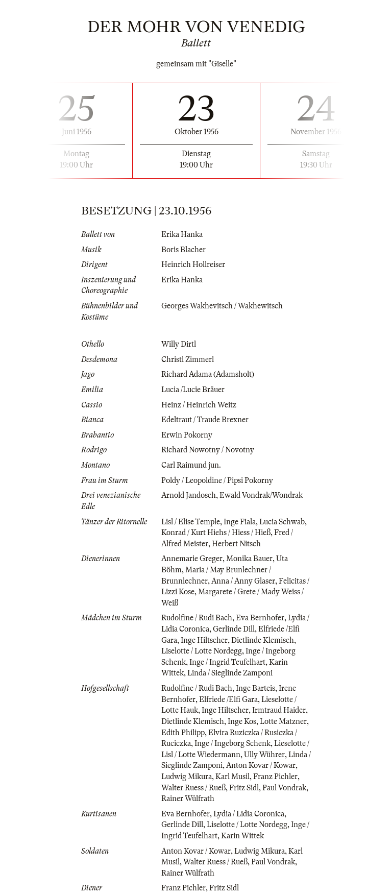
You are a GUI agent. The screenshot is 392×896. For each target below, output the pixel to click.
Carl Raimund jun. (191, 465)
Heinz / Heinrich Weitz (198, 405)
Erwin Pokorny (186, 435)
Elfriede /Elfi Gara (228, 699)
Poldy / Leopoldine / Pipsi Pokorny (217, 480)
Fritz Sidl (244, 788)
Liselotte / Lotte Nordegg (201, 651)
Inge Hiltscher (204, 640)
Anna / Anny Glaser (243, 581)
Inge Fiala (240, 522)
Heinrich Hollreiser (193, 264)
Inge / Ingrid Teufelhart (227, 662)
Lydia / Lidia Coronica (248, 814)
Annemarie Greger (192, 558)
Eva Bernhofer (260, 618)
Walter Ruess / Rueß (193, 788)
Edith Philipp (183, 733)
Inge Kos (242, 721)
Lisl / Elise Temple (190, 522)
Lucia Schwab (282, 522)
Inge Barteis (255, 688)
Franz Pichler (275, 776)
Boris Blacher (183, 250)
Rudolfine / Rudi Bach (196, 618)
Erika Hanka (182, 234)
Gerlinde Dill (234, 629)
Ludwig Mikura (186, 776)
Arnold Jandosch (188, 495)
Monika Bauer (249, 558)
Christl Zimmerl (187, 359)
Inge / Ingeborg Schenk (232, 743)
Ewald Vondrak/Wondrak (261, 495)
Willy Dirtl (178, 344)
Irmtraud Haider (279, 710)
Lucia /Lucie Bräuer (193, 389)
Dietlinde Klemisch (262, 640)
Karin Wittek (242, 836)
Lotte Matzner (283, 721)
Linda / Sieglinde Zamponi (230, 673)
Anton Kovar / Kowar (261, 765)
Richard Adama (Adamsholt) (207, 374)
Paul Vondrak (284, 788)
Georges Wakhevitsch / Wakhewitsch (222, 306)
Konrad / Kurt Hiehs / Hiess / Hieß (216, 532)
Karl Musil (232, 776)
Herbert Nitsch (236, 544)
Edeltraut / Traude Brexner (205, 420)
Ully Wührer (264, 754)
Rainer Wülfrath (187, 798)
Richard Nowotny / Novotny (207, 450)
